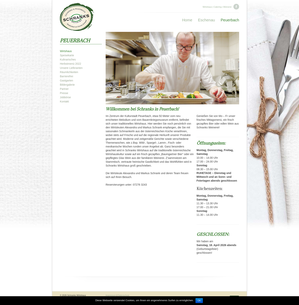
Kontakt (64, 101)
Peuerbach (230, 20)
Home (187, 20)
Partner (64, 88)
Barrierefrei (66, 76)
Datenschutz (123, 295)
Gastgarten (66, 80)
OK (199, 300)
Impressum (111, 295)
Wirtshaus (66, 51)
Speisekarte (67, 55)
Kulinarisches (68, 59)
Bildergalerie (67, 84)
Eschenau (206, 20)
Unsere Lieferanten (71, 67)
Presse (64, 93)
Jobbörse (65, 97)
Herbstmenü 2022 (70, 63)
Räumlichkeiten (69, 72)
